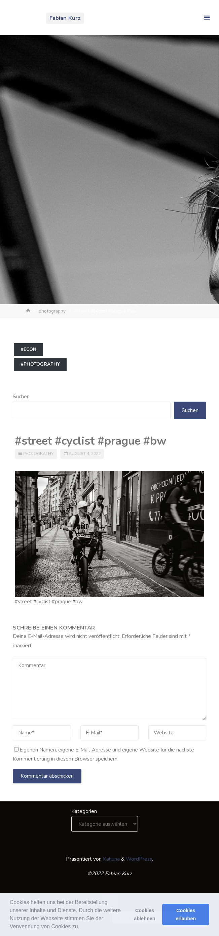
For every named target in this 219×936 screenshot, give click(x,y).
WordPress (139, 859)
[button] (82, 927)
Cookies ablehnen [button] (144, 914)
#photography (40, 364)
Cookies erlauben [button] (186, 914)
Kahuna (111, 859)
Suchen (21, 396)
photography (52, 311)
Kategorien (84, 811)
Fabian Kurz (65, 18)
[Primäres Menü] (207, 17)
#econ (28, 349)
